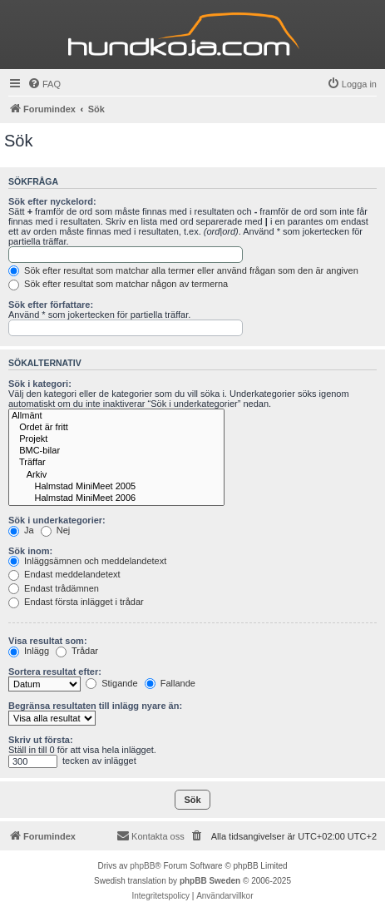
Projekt (116, 439)
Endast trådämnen (53, 588)
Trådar (77, 651)
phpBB (142, 865)
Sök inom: (30, 551)
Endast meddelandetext (64, 574)
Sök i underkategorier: (57, 520)
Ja (21, 530)
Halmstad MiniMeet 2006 (116, 498)
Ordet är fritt (116, 428)
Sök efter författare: (50, 305)
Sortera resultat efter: (54, 672)
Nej (56, 530)
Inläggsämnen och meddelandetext (87, 561)
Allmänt (116, 416)
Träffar (116, 462)
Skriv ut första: (40, 740)
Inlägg (28, 651)
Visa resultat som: (47, 641)
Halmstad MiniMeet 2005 (116, 487)
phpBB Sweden (210, 880)
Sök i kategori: (40, 384)
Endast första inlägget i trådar (76, 602)
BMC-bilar (116, 451)
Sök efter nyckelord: (52, 201)
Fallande (170, 683)
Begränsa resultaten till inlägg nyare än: (95, 706)
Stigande (111, 683)
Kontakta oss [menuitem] (150, 835)
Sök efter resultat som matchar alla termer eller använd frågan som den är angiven (183, 270)
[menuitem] (44, 84)
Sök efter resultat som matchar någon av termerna (118, 284)
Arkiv (116, 475)
